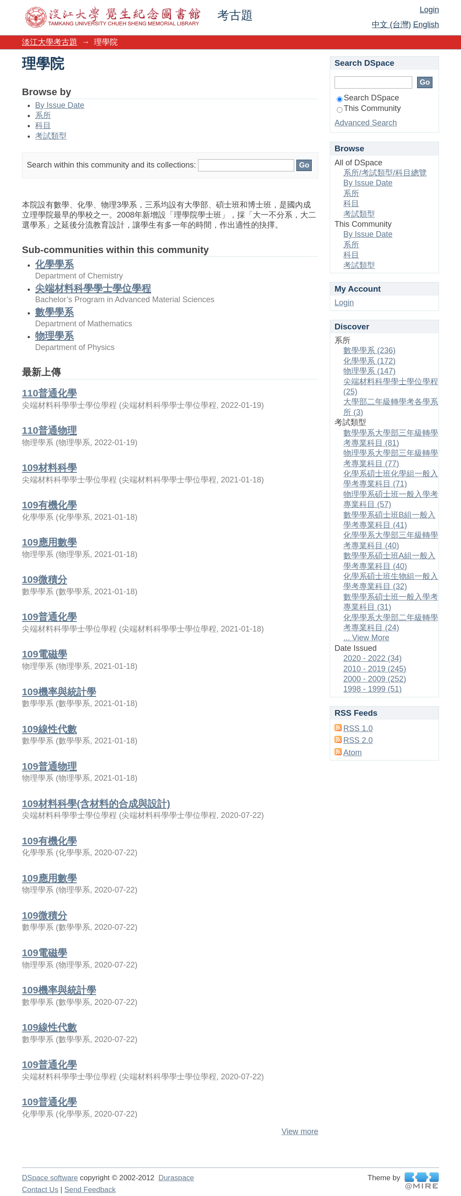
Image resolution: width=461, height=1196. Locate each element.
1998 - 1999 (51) (372, 689)
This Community (369, 108)
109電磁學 (44, 654)
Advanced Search (366, 122)
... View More (366, 637)
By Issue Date (59, 105)
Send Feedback (89, 1189)
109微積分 (44, 579)
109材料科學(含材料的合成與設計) (96, 803)
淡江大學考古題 (49, 42)
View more (299, 1131)
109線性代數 (49, 729)
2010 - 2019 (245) (374, 668)
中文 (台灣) (391, 24)
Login (429, 9)
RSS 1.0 (358, 728)
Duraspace (176, 1178)
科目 (43, 125)
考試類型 (51, 136)
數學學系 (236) (369, 350)
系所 (43, 115)
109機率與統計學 (59, 691)
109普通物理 (49, 766)
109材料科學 (49, 467)
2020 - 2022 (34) (372, 658)
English (426, 24)
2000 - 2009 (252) (374, 679)
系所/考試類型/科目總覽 (385, 172)
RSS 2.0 (358, 740)
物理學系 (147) (369, 371)
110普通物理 (49, 430)
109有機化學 (49, 505)
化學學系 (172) (369, 361)
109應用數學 (49, 542)
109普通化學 (49, 616)
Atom (352, 752)
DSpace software (50, 1178)
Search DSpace (368, 97)
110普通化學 (49, 393)
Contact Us (40, 1189)
